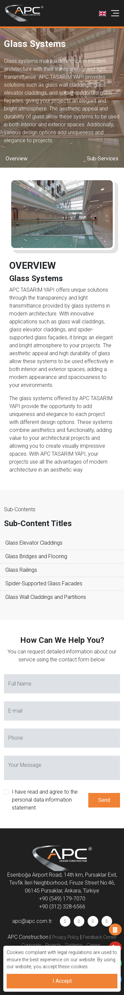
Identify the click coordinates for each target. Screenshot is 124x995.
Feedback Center (100, 937)
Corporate (31, 945)
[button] (102, 13)
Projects (53, 945)
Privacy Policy (65, 937)
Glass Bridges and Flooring (36, 556)
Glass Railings (21, 570)
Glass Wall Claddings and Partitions (45, 597)
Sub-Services (102, 158)
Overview (16, 158)
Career (93, 945)
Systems (74, 945)
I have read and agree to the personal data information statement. (45, 800)
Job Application (115, 930)
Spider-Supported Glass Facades (43, 583)
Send (104, 800)
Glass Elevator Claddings (33, 543)
